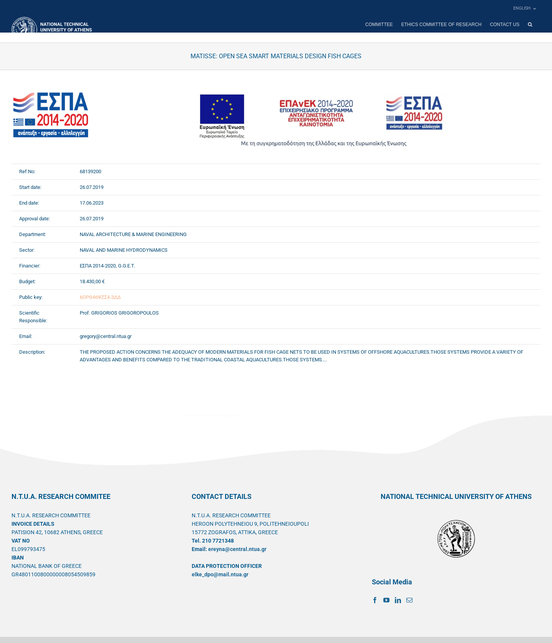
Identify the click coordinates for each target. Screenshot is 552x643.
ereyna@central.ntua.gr (237, 549)
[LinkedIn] (398, 600)
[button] (530, 24)
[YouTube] (386, 600)
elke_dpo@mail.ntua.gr (220, 574)
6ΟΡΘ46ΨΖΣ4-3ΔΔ (100, 297)
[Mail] (409, 600)
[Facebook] (375, 600)
